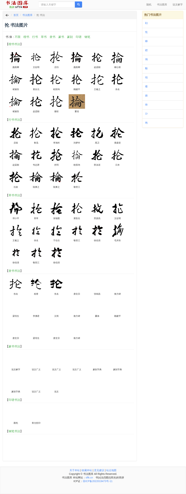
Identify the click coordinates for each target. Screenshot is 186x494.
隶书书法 (14, 270)
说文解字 (178, 4)
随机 (148, 4)
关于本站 (75, 470)
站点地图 (111, 470)
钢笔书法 (14, 431)
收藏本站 (87, 470)
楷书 (26, 36)
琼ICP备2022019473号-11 (97, 481)
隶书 (52, 36)
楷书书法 (14, 44)
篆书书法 (14, 346)
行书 (35, 36)
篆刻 (70, 36)
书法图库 (162, 4)
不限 (18, 36)
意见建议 (99, 470)
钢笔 (87, 36)
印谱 (79, 36)
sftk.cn (89, 477)
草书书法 (14, 195)
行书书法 (14, 119)
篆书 (61, 36)
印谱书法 (14, 399)
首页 (16, 15)
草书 (44, 36)
